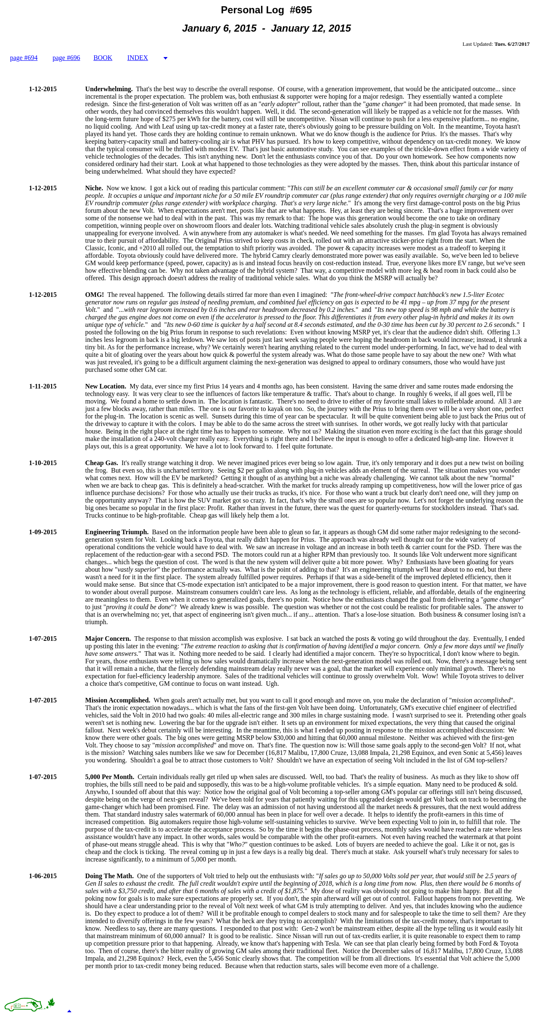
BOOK (102, 57)
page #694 (23, 57)
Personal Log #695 (266, 9)
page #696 (66, 57)
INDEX (137, 57)
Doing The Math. (109, 875)
